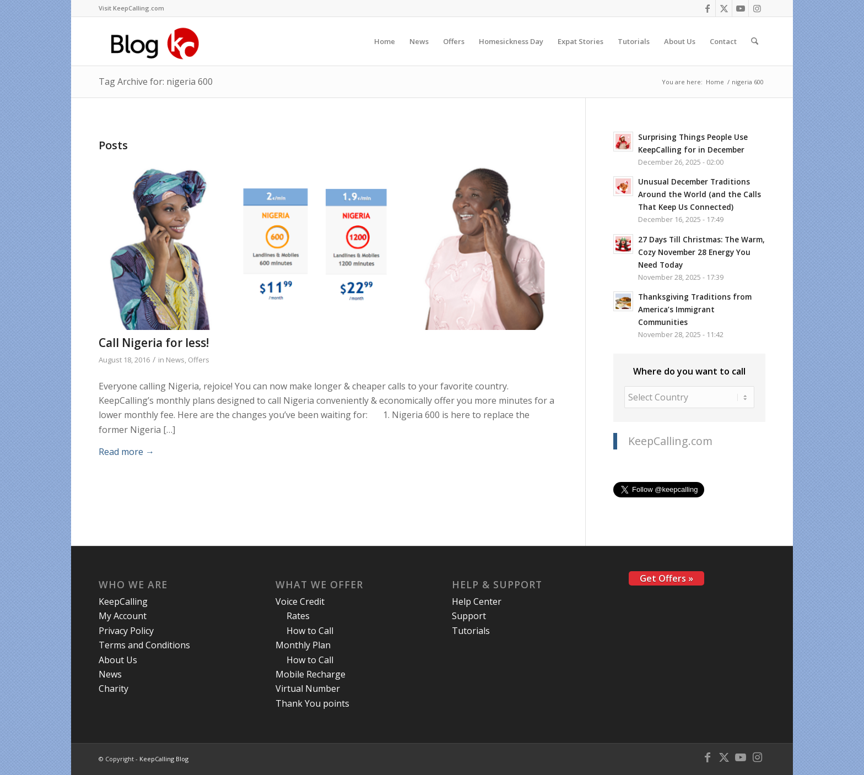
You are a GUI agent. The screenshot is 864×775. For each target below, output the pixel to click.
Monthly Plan (303, 645)
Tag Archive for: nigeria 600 (156, 81)
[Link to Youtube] (740, 8)
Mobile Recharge (310, 674)
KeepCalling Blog (163, 759)
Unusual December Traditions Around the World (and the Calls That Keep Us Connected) (699, 194)
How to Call (310, 631)
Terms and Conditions (144, 645)
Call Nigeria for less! (154, 342)
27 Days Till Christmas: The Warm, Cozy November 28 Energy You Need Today (701, 252)
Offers (198, 360)
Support (469, 616)
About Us (118, 660)
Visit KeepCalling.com (131, 8)
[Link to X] (724, 8)
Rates (298, 616)
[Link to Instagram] (757, 8)
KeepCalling (123, 601)
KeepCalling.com (670, 440)
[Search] (754, 41)
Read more (126, 452)
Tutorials (471, 631)
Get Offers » (666, 578)
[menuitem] (131, 8)
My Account (123, 616)
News (175, 360)
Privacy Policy (126, 631)
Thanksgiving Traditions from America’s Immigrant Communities (695, 309)
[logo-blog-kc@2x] (158, 41)
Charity (113, 688)
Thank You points (312, 703)
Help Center (476, 601)
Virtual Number (308, 688)
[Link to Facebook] (707, 8)
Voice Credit (300, 601)
